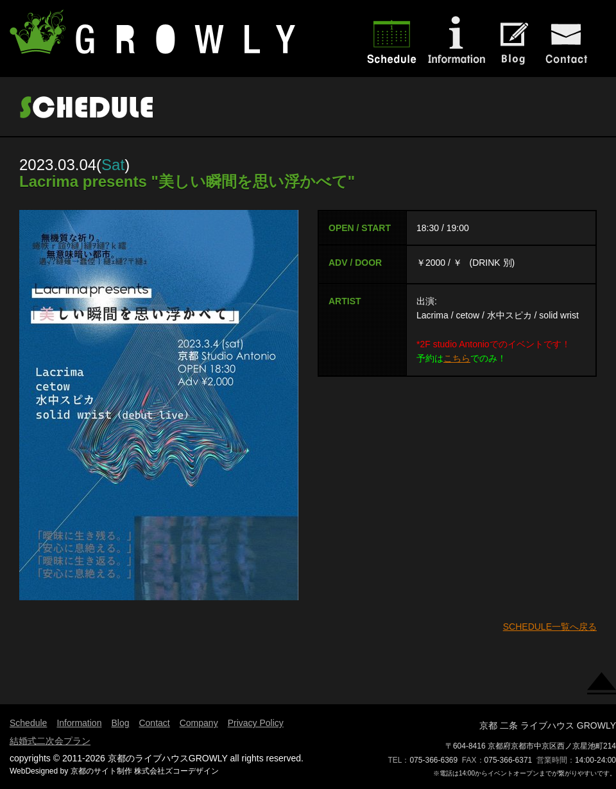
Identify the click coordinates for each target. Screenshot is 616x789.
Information (78, 723)
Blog (120, 723)
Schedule (28, 723)
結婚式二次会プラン (50, 741)
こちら (456, 358)
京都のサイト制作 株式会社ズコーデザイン (145, 771)
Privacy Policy (256, 723)
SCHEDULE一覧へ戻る (550, 626)
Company (199, 723)
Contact (154, 723)
